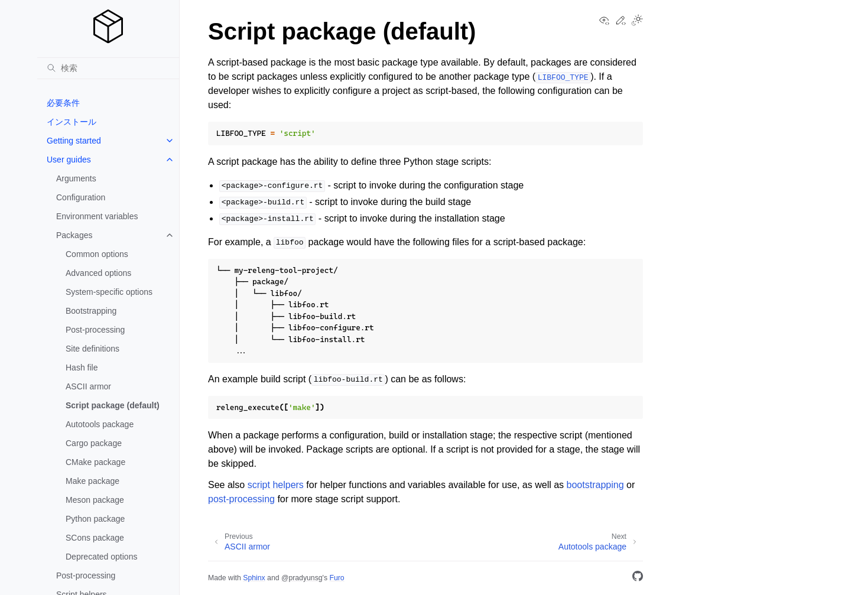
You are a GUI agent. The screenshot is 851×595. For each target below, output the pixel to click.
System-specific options (109, 292)
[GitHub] (637, 578)
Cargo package (94, 443)
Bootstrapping (91, 311)
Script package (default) (113, 405)
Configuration (80, 197)
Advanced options (98, 273)
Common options (97, 254)
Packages (74, 235)
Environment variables (97, 216)
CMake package (95, 462)
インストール (71, 121)
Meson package (95, 500)
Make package (92, 481)
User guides (69, 159)
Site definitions (92, 348)
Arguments (76, 178)
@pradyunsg (302, 578)
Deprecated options (101, 556)
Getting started (74, 140)
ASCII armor (88, 386)
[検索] (108, 68)
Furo (336, 578)
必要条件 (63, 103)
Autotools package (100, 424)
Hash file (82, 367)
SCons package (95, 537)
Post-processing (95, 329)
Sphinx (254, 578)
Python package (95, 519)
